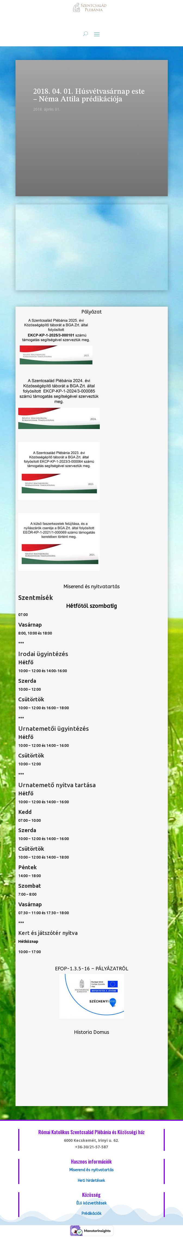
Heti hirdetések (91, 1180)
